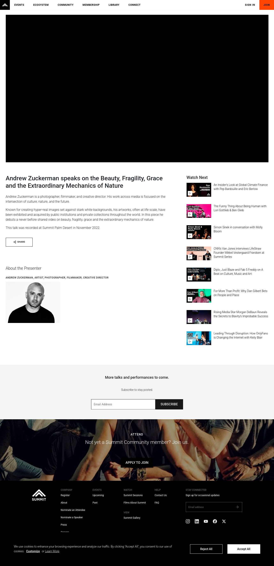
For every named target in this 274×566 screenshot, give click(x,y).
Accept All (243, 549)
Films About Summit (135, 502)
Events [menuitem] (19, 4)
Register (65, 495)
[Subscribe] (237, 507)
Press (64, 524)
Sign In (250, 4)
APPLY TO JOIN (137, 463)
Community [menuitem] (65, 4)
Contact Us (161, 495)
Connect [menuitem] (134, 4)
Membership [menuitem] (91, 4)
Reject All (206, 549)
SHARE (19, 242)
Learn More (52, 551)
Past (95, 502)
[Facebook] (215, 522)
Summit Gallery (132, 517)
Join (267, 4)
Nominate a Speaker (72, 517)
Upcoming (98, 495)
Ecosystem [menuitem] (41, 4)
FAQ (157, 502)
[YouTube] (206, 522)
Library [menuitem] (114, 4)
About (64, 502)
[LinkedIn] (197, 522)
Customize (33, 551)
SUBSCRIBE (169, 404)
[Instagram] (188, 522)
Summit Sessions (133, 495)
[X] (224, 522)
